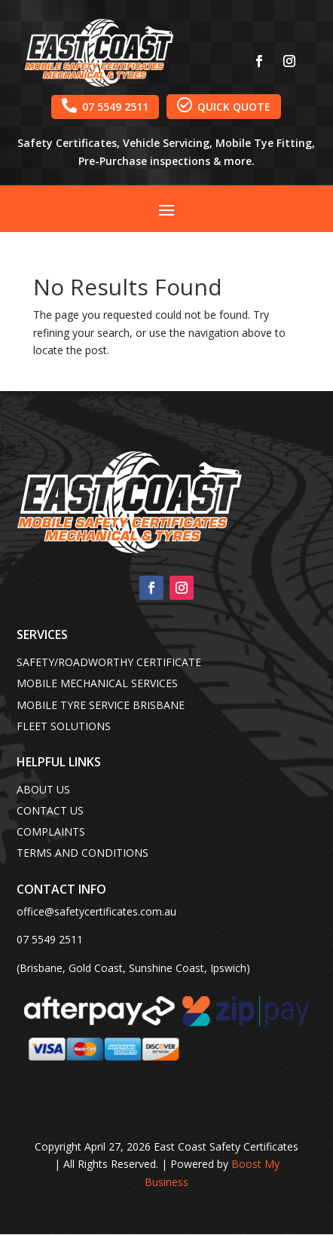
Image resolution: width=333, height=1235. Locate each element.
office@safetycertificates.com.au (96, 911)
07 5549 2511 (105, 105)
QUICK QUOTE (223, 105)
